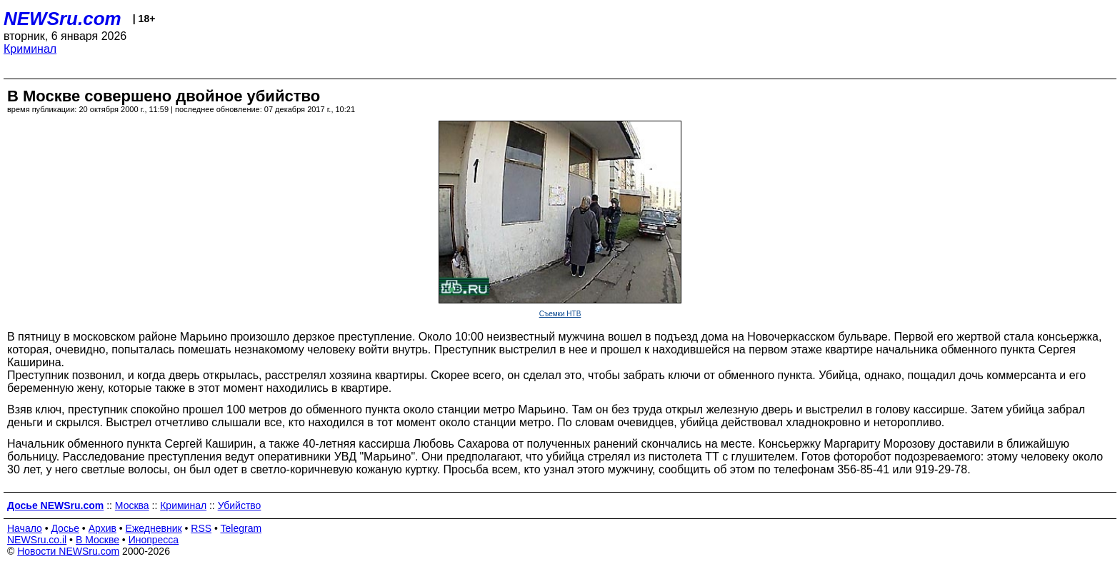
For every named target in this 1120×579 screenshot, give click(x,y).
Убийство (239, 505)
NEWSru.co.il (36, 539)
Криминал (30, 49)
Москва (132, 505)
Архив (102, 528)
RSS (201, 528)
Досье (65, 528)
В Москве (97, 539)
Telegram (241, 528)
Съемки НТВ (560, 314)
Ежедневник (154, 528)
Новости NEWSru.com (68, 551)
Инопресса (154, 539)
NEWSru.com (62, 18)
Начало (24, 528)
